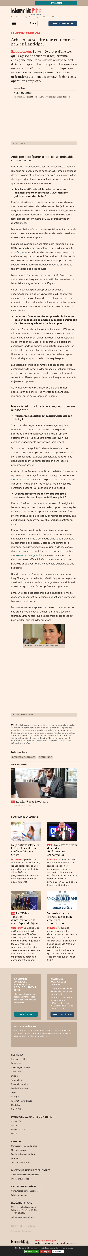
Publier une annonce (20, 1179)
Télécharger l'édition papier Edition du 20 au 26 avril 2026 (24, 1210)
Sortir (13, 1092)
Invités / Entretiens (19, 1088)
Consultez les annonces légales (25, 1174)
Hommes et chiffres (20, 1059)
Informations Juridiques (25, 32)
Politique (15, 1096)
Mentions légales (18, 1150)
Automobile (16, 1080)
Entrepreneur (45, 757)
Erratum (14, 1158)
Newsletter (56, 3)
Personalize (58, 1252)
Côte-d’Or (16, 1121)
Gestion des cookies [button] (20, 1162)
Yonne (14, 1133)
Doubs (14, 1125)
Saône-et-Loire (18, 1129)
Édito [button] (33, 23)
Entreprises (16, 1063)
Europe (14, 1076)
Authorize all (32, 1251)
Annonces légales (62, 1014)
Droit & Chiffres (18, 1109)
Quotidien (15, 1105)
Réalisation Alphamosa (21, 1231)
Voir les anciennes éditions (22, 1217)
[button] (14, 23)
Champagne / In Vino (20, 1067)
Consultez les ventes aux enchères (26, 1191)
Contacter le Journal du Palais (24, 1146)
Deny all (46, 1251)
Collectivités (17, 1071)
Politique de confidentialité (23, 1154)
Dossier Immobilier (19, 1084)
